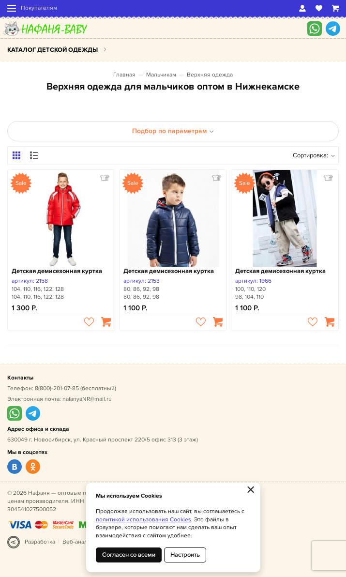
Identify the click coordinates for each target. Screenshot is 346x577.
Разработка (40, 542)
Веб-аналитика (82, 542)
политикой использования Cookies (143, 519)
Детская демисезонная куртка (57, 271)
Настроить (185, 555)
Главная (124, 74)
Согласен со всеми (128, 555)
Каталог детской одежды (52, 50)
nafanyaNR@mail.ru (87, 399)
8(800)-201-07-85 (57, 388)
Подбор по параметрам (173, 131)
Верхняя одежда (210, 74)
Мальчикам (161, 74)
